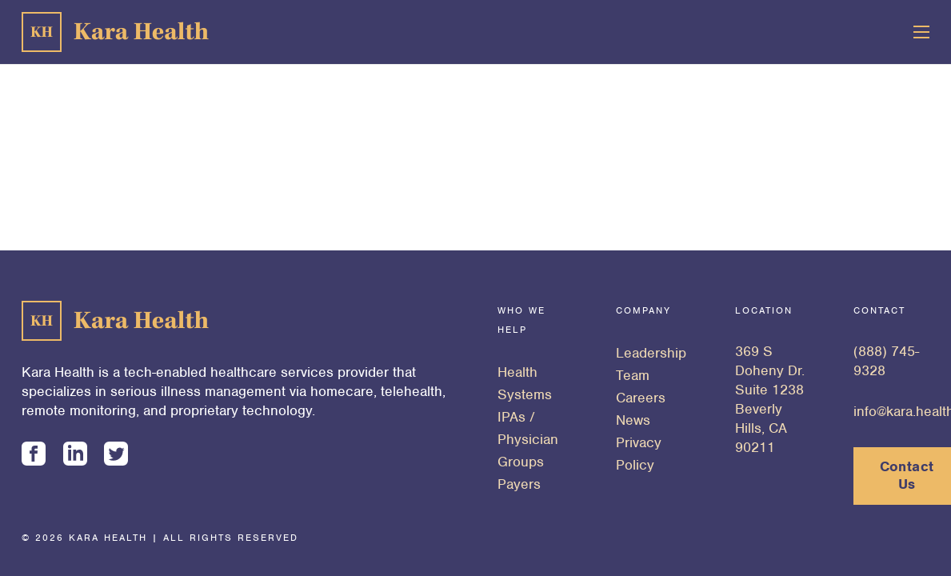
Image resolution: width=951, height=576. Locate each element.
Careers (640, 397)
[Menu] (921, 32)
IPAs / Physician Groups (527, 439)
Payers (519, 484)
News (633, 420)
